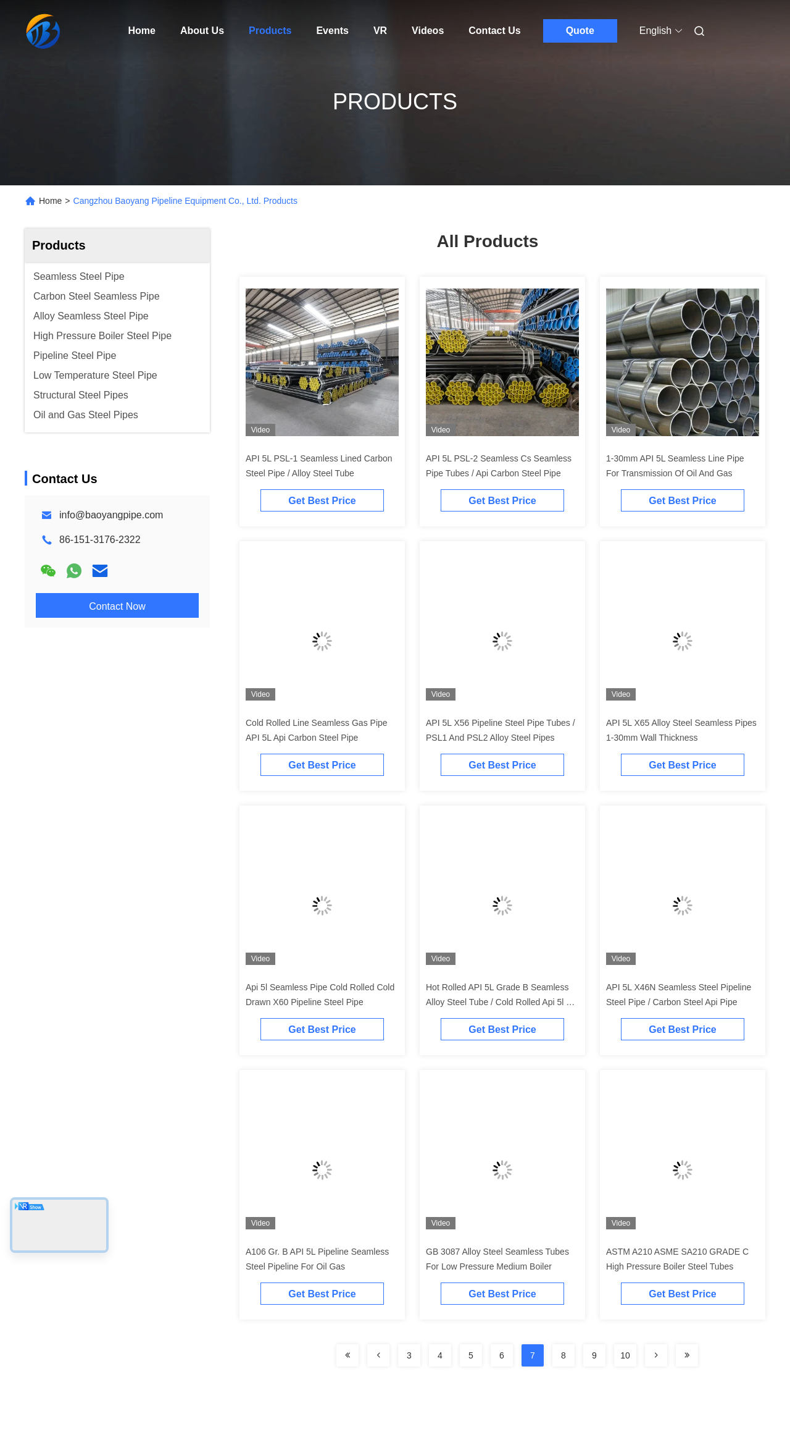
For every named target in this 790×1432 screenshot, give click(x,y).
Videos (428, 30)
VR (380, 30)
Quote (580, 30)
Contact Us (494, 30)
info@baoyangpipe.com (111, 515)
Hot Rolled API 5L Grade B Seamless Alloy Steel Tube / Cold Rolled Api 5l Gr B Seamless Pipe (501, 1002)
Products (270, 30)
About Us (202, 30)
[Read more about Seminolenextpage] (347, 1355)
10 (625, 1355)
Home (142, 30)
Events (332, 30)
